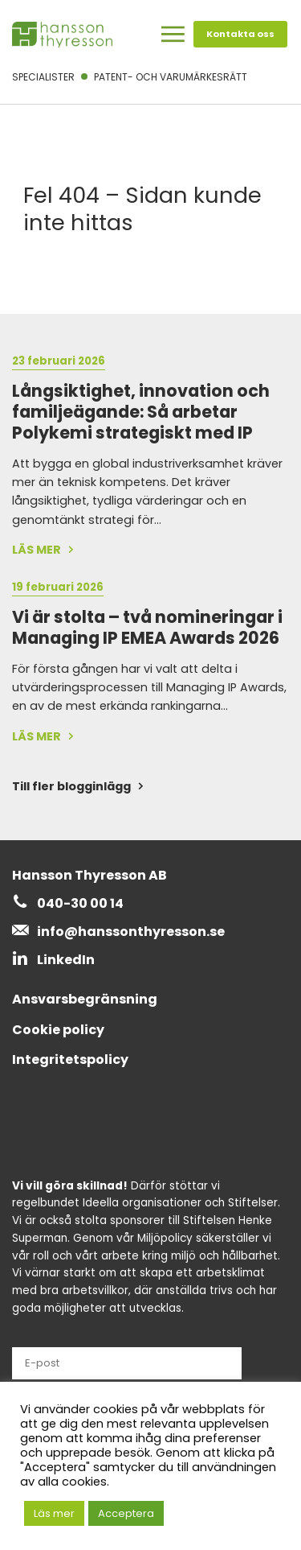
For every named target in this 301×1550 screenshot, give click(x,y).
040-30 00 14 (80, 903)
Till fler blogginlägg (71, 786)
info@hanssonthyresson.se (131, 931)
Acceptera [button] (126, 1513)
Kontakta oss (240, 33)
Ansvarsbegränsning (84, 999)
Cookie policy (58, 1029)
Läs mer (54, 1513)
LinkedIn (66, 959)
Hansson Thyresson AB (89, 875)
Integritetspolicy (70, 1059)
